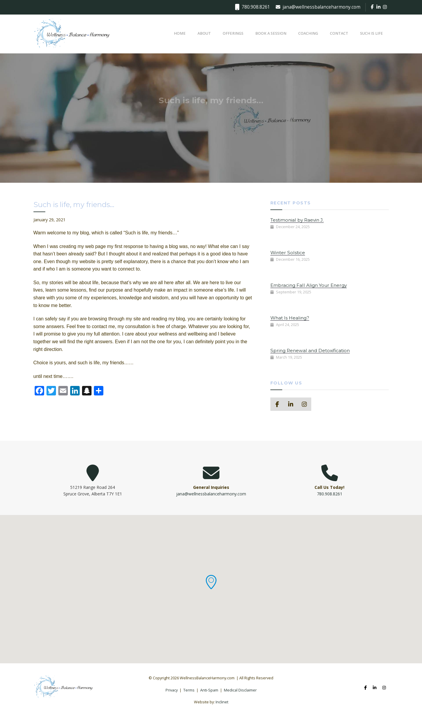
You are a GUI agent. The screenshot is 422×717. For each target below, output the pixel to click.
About (204, 33)
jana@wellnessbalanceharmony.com (318, 7)
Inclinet (222, 702)
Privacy (172, 690)
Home (180, 33)
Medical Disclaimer (240, 690)
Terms (189, 690)
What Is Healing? (289, 318)
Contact (339, 33)
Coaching (308, 33)
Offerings (233, 33)
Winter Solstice (287, 252)
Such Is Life (371, 33)
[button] (211, 582)
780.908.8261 (252, 7)
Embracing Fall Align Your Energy (308, 285)
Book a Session (270, 33)
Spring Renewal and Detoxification (310, 350)
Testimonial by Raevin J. (297, 220)
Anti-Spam (209, 690)
